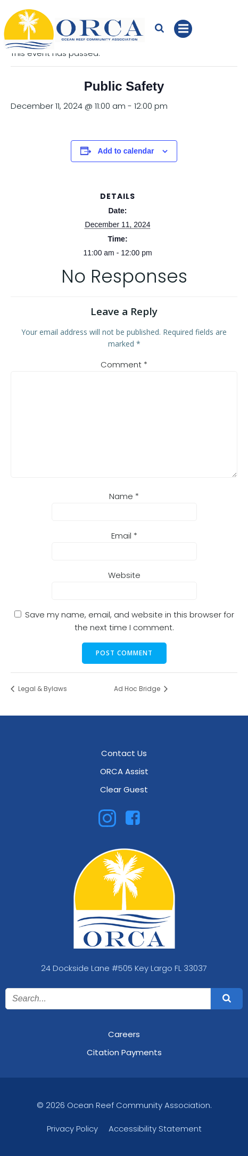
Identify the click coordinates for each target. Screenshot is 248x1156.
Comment (124, 364)
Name (124, 496)
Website (124, 575)
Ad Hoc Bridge (138, 688)
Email (124, 535)
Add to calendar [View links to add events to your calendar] (126, 151)
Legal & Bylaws (41, 688)
